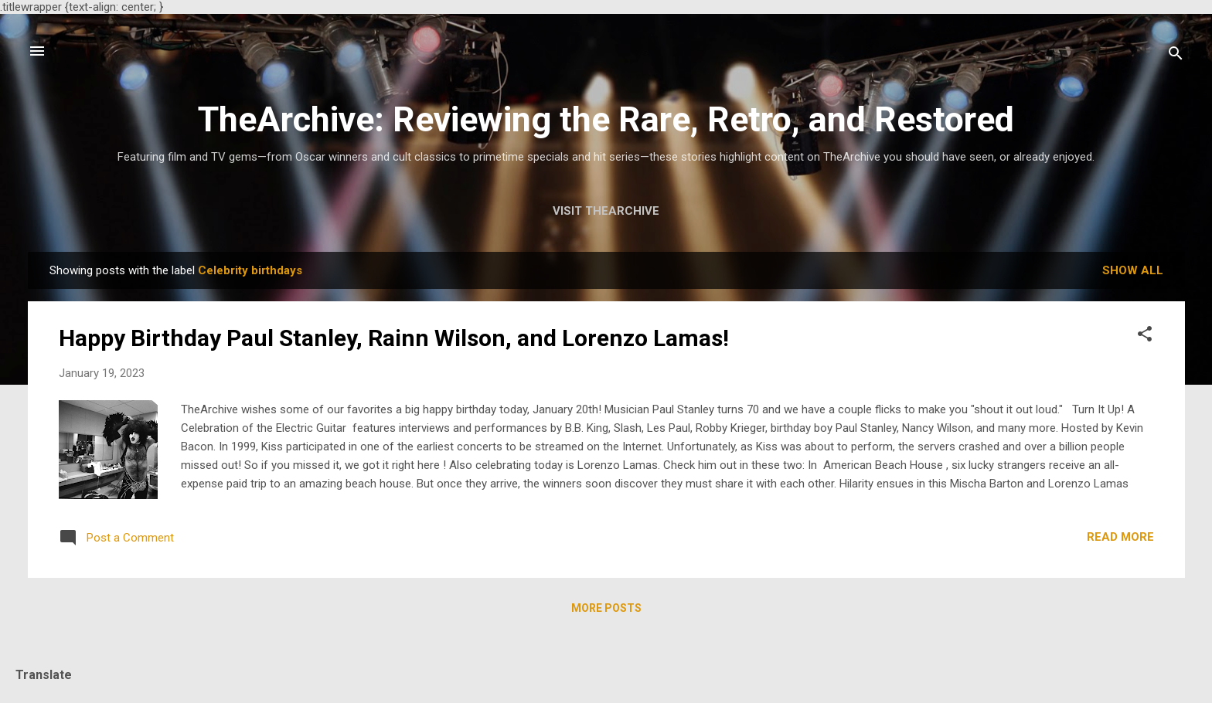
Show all (1132, 270)
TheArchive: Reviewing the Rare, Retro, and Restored (606, 119)
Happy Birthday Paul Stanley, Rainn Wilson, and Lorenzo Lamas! (394, 338)
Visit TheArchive (606, 211)
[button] (1144, 336)
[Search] (1175, 56)
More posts (606, 608)
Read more (1120, 537)
